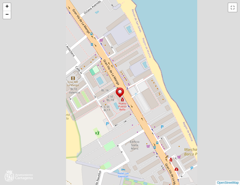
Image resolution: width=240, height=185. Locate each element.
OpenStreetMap (228, 182)
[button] (120, 93)
